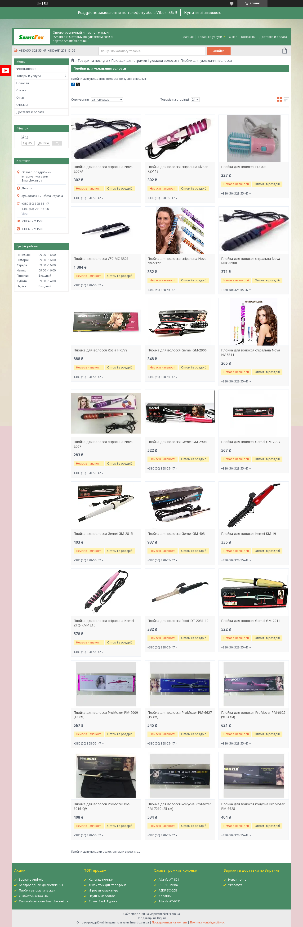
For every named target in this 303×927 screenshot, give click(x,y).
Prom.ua (174, 914)
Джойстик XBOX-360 (34, 896)
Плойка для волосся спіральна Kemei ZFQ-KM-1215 (104, 623)
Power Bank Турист (103, 901)
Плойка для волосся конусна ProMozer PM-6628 (253, 806)
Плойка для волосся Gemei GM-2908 (177, 442)
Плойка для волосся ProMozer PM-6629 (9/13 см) (253, 714)
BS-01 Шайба (168, 885)
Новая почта (237, 879)
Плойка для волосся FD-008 (244, 167)
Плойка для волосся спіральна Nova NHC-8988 (250, 261)
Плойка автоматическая (37, 890)
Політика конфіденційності (208, 922)
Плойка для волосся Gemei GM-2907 (250, 442)
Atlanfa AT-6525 (170, 901)
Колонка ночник (101, 879)
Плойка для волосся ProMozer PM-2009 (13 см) (106, 714)
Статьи (21, 90)
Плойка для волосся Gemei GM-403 (176, 534)
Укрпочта (235, 885)
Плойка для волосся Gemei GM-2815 (103, 534)
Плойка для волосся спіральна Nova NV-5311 (250, 352)
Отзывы (22, 104)
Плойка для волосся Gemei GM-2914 (250, 621)
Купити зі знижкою (202, 12)
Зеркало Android (31, 879)
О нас (233, 37)
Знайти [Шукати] (218, 51)
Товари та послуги (93, 60)
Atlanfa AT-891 (169, 879)
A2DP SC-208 (168, 890)
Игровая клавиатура (104, 890)
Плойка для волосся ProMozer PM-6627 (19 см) (179, 714)
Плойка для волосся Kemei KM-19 (248, 534)
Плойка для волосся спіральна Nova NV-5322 (176, 261)
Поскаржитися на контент (169, 922)
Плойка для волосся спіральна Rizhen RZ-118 (177, 169)
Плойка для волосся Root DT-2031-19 (178, 621)
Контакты (248, 37)
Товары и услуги (210, 37)
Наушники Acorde (102, 896)
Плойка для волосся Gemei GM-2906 (177, 350)
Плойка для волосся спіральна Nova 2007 (103, 444)
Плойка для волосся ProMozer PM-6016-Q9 (102, 806)
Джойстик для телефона (107, 885)
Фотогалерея (26, 69)
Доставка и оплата (273, 37)
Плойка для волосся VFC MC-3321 (101, 259)
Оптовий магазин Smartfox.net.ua (43, 901)
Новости (22, 83)
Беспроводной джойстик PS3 (41, 885)
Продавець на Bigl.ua (151, 918)
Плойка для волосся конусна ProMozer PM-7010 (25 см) (179, 806)
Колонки (165, 896)
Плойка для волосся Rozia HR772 (100, 350)
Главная (188, 37)
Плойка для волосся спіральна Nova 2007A (103, 169)
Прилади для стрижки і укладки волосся (144, 60)
